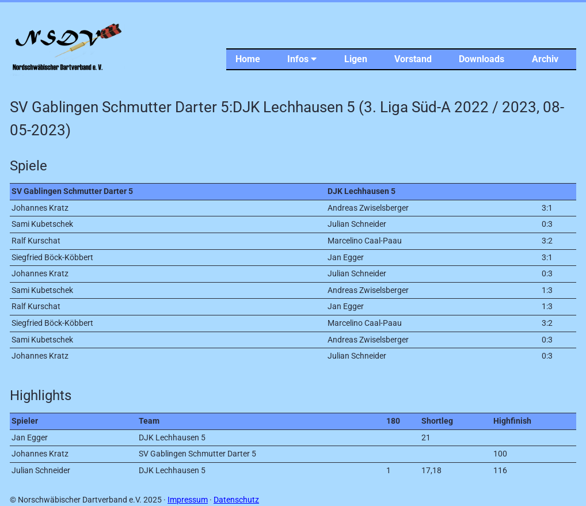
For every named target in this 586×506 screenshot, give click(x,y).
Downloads (481, 59)
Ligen (355, 59)
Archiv (545, 59)
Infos (302, 59)
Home (247, 59)
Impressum (188, 500)
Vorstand (413, 59)
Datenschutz (236, 500)
